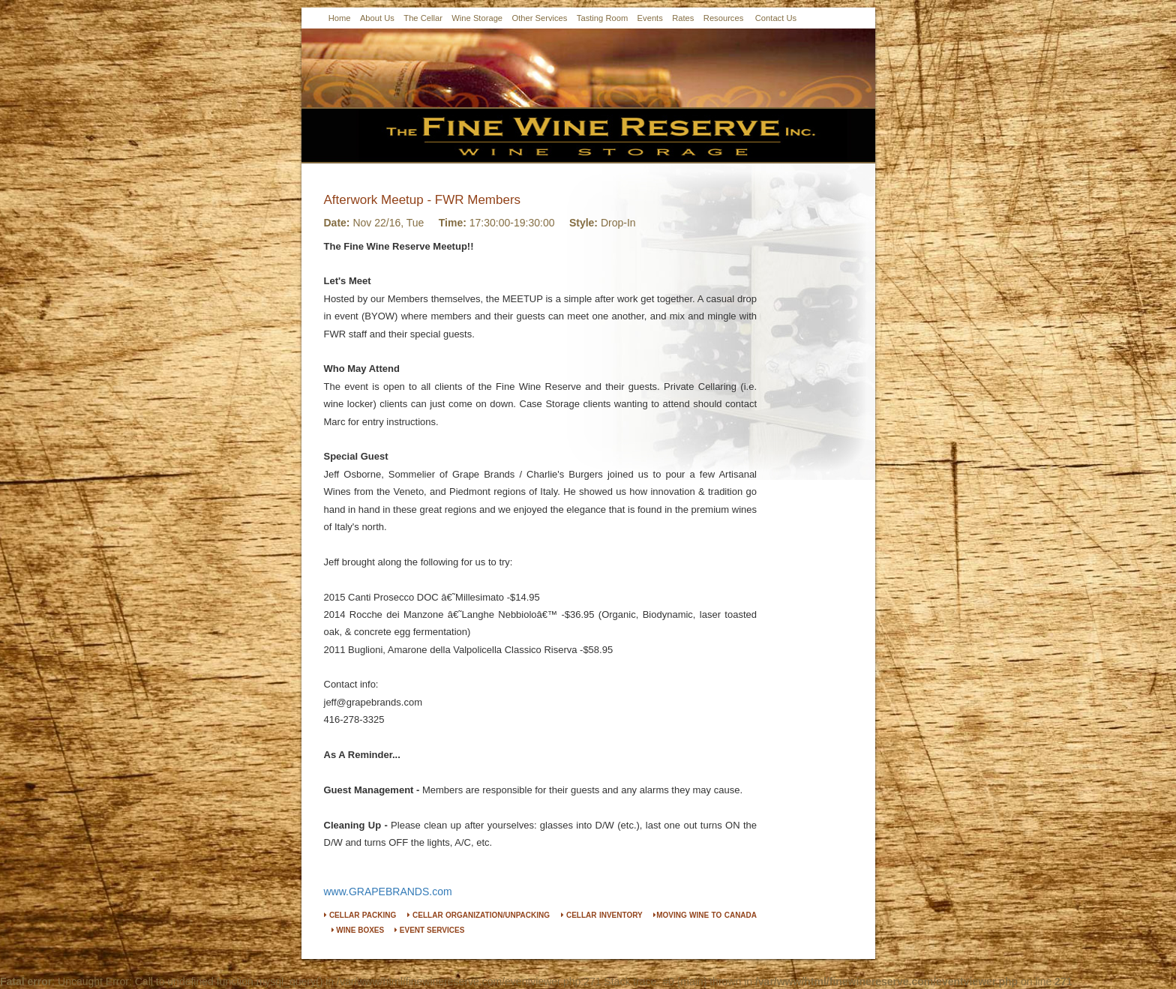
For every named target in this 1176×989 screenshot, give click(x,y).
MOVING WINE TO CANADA (705, 915)
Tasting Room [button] (602, 17)
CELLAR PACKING (360, 915)
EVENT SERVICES (429, 930)
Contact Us (776, 17)
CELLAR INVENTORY (602, 915)
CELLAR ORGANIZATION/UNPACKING (478, 915)
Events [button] (650, 17)
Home (339, 17)
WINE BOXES (358, 930)
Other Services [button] (539, 17)
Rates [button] (683, 17)
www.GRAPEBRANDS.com (388, 892)
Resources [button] (723, 17)
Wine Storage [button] (477, 17)
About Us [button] (377, 17)
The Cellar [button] (423, 17)
